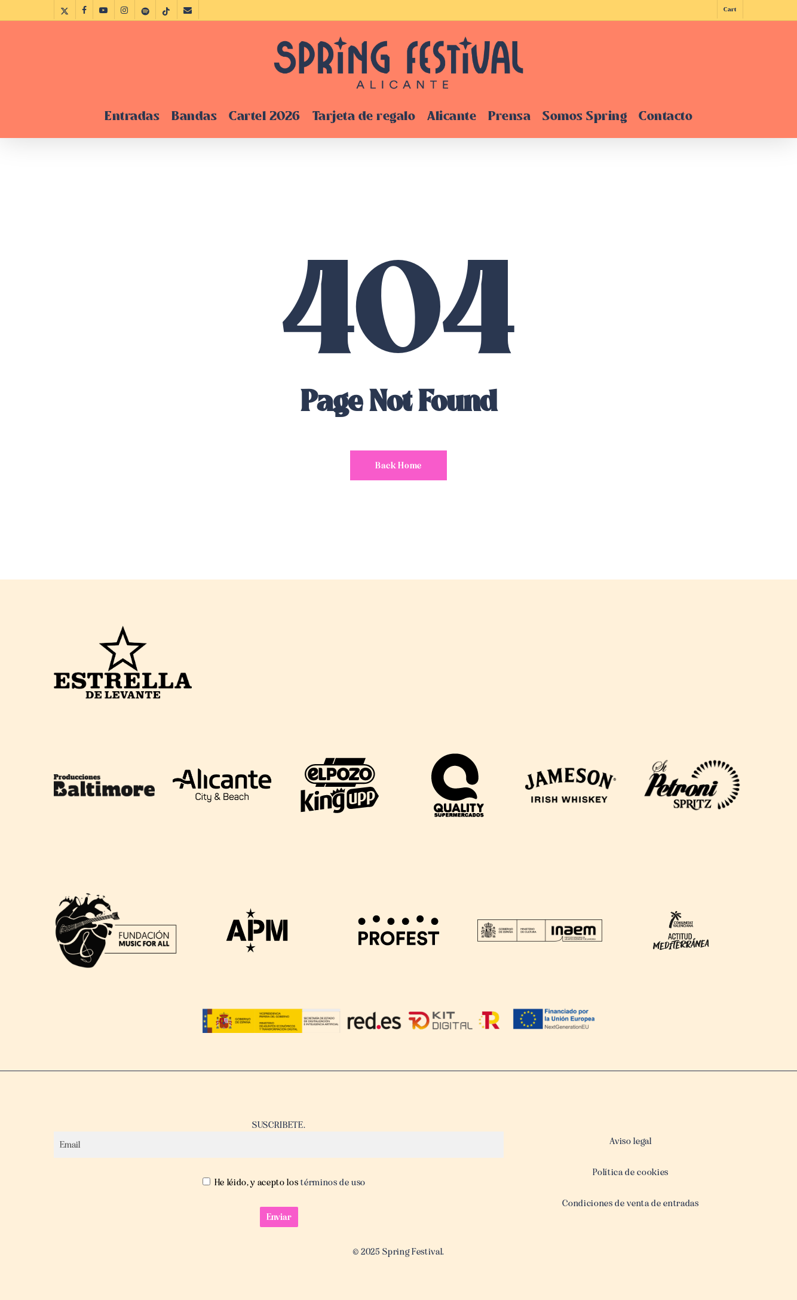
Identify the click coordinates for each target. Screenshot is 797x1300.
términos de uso (332, 1182)
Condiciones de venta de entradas (630, 1203)
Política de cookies (631, 1172)
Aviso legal (630, 1141)
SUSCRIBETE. (279, 1139)
